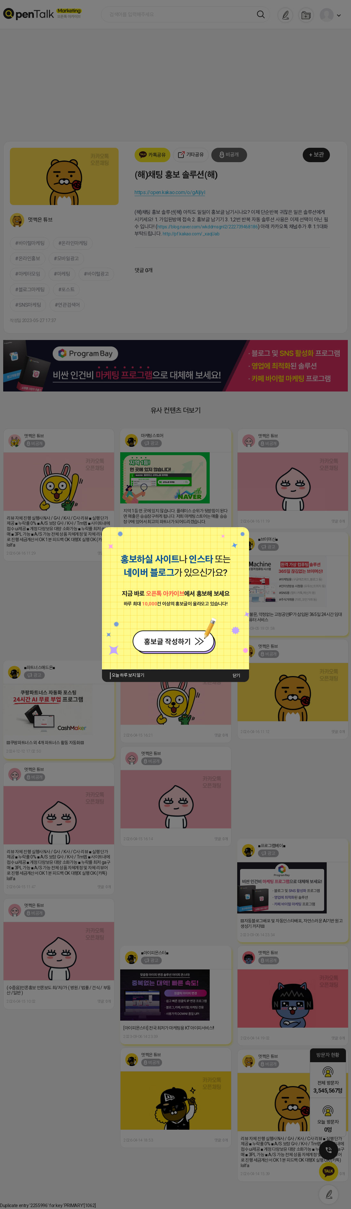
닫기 (236, 675)
